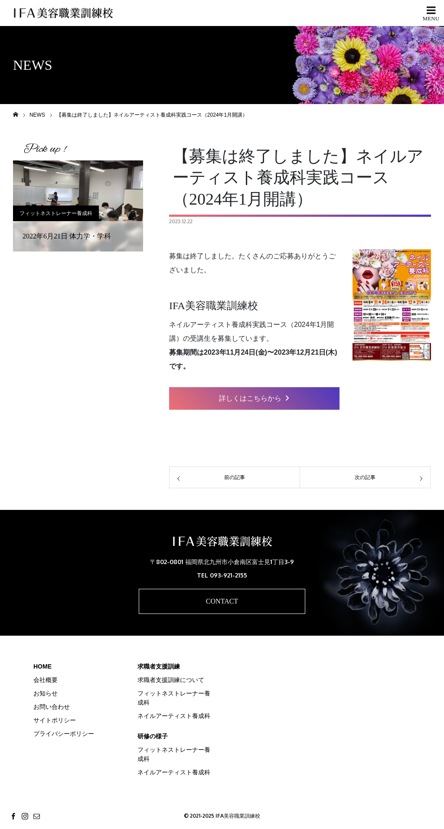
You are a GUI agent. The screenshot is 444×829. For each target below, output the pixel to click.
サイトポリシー (54, 720)
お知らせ (45, 693)
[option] (78, 205)
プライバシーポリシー (63, 733)
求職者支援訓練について (170, 679)
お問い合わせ (51, 706)
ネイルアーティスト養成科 (173, 715)
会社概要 (45, 679)
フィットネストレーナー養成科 (56, 213)
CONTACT (222, 601)
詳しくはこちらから (254, 398)
